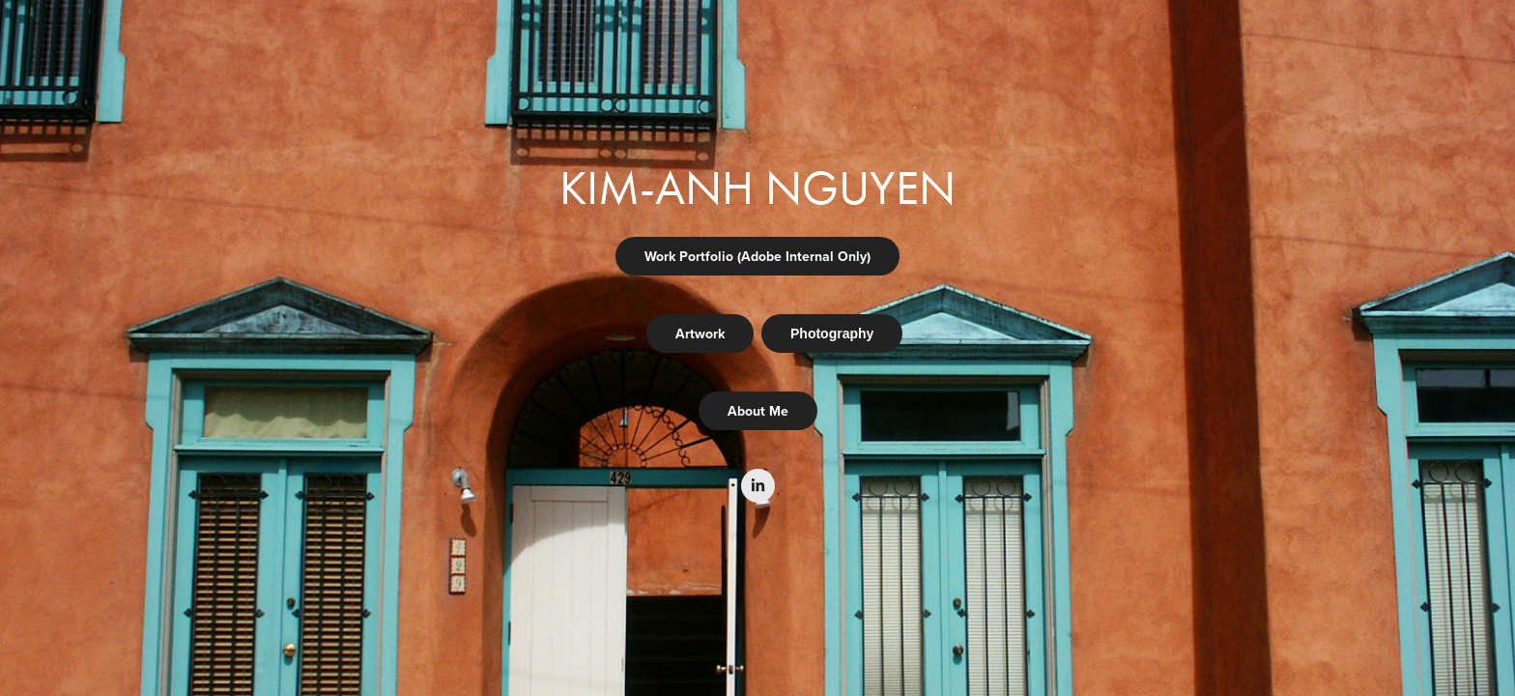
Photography (831, 333)
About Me (758, 410)
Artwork (700, 333)
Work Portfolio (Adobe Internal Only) (757, 256)
